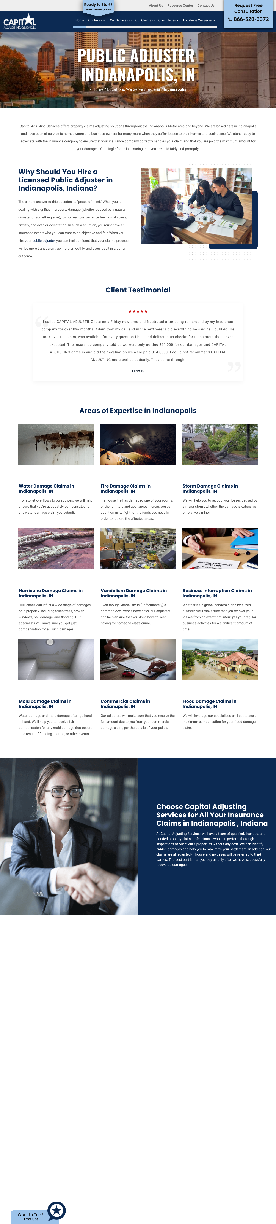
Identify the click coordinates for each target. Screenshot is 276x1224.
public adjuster (43, 241)
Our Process (97, 20)
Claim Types (167, 20)
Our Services (119, 20)
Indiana (153, 89)
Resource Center (180, 5)
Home (79, 20)
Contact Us (206, 5)
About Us (156, 5)
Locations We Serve (197, 20)
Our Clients (143, 20)
